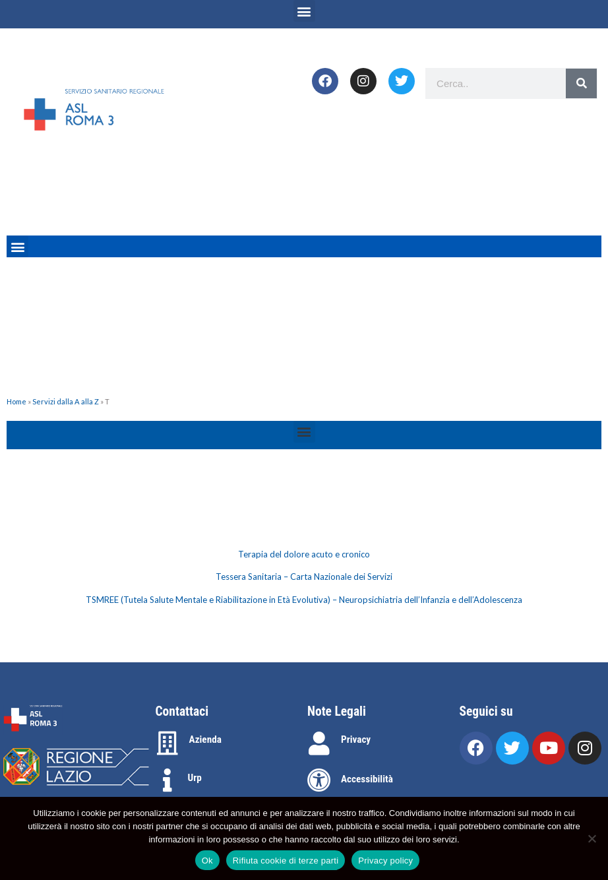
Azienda (205, 739)
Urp (195, 778)
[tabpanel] (304, 577)
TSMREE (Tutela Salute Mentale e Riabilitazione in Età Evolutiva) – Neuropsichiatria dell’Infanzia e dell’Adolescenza (304, 599)
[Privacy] (319, 743)
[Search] (581, 83)
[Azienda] (167, 743)
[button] (304, 11)
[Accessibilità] (319, 780)
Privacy (356, 739)
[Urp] (167, 780)
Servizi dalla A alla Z (65, 401)
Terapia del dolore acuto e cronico (304, 554)
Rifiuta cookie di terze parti (285, 860)
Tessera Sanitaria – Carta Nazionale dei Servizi (304, 576)
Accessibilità (367, 779)
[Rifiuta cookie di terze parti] (591, 838)
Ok (207, 860)
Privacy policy (385, 860)
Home (16, 401)
